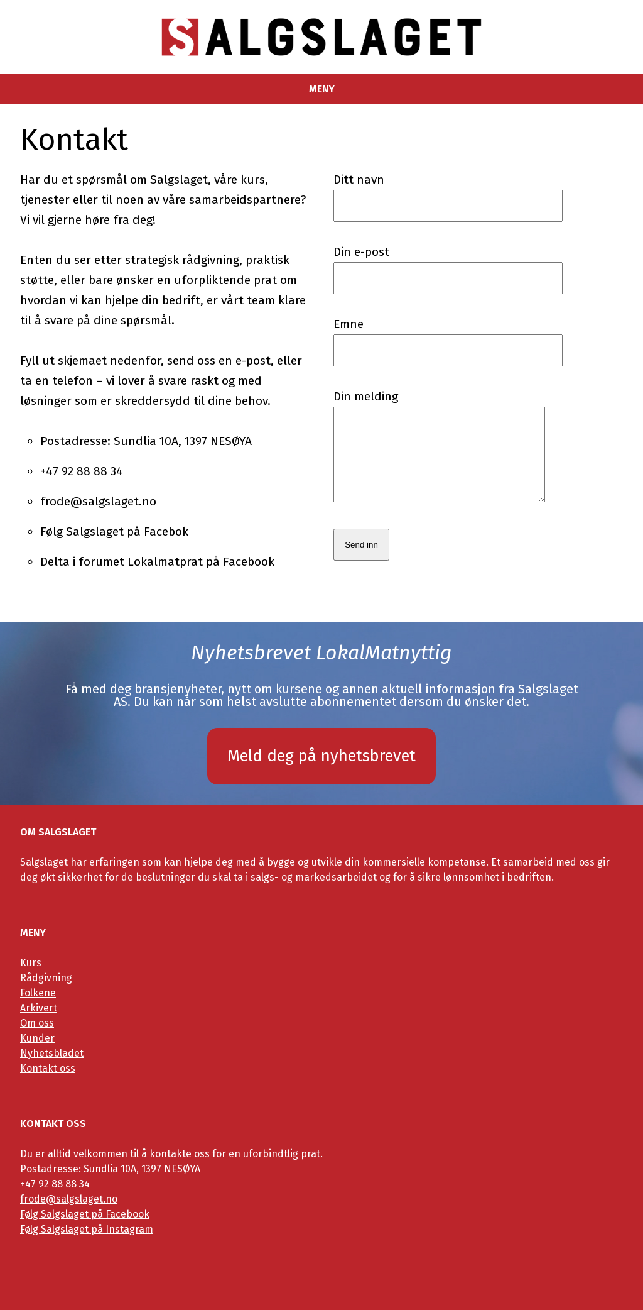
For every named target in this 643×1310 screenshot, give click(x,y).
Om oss (37, 1023)
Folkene (38, 993)
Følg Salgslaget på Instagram (86, 1229)
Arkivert (38, 1008)
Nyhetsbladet (52, 1053)
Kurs (30, 963)
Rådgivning (46, 978)
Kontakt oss (47, 1068)
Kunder (37, 1038)
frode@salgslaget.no (68, 1199)
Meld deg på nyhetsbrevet (321, 756)
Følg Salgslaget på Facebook (84, 1214)
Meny (322, 89)
